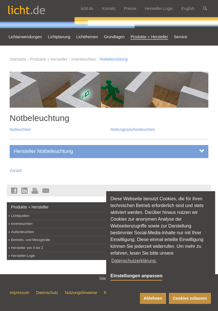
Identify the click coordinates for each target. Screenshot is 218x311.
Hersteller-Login (159, 8)
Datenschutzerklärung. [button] (134, 260)
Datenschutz (47, 292)
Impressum (19, 292)
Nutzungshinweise (81, 292)
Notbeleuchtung (113, 59)
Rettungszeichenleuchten (132, 129)
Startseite (18, 59)
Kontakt (108, 8)
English (187, 8)
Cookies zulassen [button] (190, 298)
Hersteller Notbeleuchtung (109, 151)
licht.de (87, 8)
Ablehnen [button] (153, 298)
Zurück (16, 170)
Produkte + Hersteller (49, 59)
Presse (130, 8)
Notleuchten (20, 129)
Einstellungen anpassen (136, 275)
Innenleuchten (83, 59)
